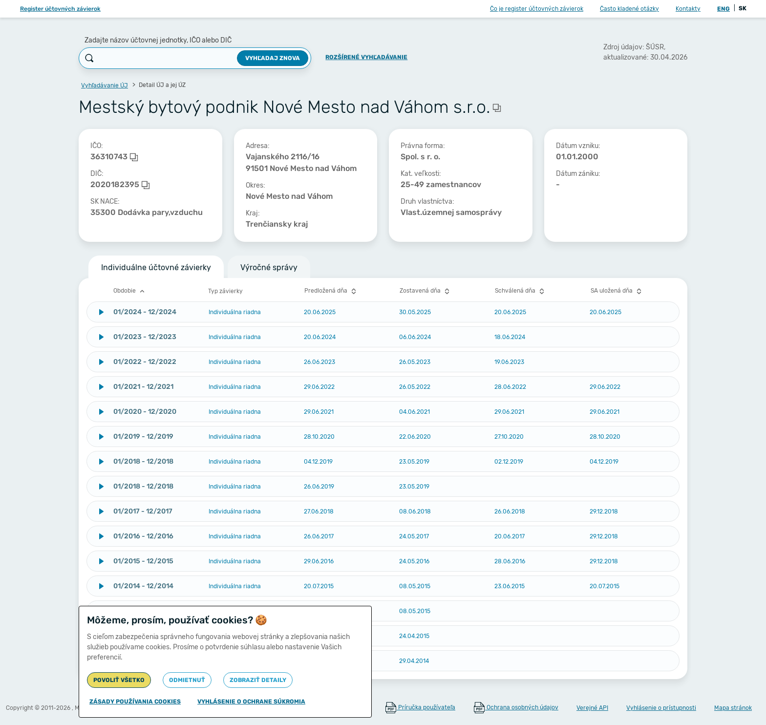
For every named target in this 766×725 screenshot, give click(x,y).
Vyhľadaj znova (272, 58)
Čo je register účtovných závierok (536, 8)
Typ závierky (225, 291)
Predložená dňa (331, 291)
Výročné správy (269, 267)
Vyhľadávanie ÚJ (104, 85)
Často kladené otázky (629, 8)
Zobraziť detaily (258, 680)
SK (742, 8)
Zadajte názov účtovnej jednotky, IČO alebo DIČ (158, 40)
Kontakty (688, 8)
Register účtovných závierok (60, 8)
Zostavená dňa (426, 291)
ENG (723, 8)
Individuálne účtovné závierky (156, 267)
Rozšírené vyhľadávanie (366, 57)
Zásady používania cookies (135, 701)
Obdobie (130, 291)
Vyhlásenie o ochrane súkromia (251, 701)
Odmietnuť (187, 680)
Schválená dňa (521, 291)
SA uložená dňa (617, 291)
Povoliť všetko (119, 680)
